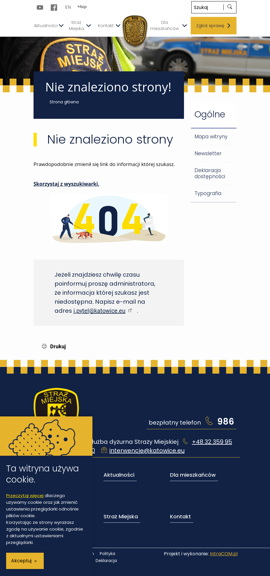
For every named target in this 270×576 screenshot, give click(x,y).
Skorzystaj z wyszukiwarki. (66, 184)
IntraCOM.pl (224, 553)
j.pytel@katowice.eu (99, 310)
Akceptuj (21, 560)
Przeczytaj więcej (24, 495)
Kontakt (180, 516)
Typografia (207, 193)
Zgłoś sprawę (213, 26)
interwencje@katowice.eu (147, 450)
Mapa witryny (210, 136)
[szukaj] (229, 7)
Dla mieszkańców (193, 474)
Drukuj (54, 346)
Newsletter (208, 153)
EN (68, 7)
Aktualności (119, 474)
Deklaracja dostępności (209, 173)
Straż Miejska (121, 516)
